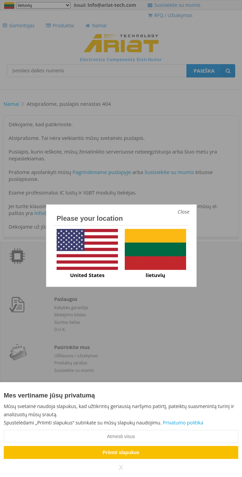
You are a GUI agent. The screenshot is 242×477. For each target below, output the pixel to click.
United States (87, 275)
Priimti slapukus (121, 452)
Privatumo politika (183, 422)
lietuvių (155, 275)
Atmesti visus (121, 436)
